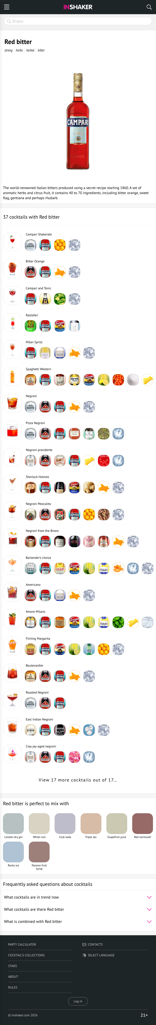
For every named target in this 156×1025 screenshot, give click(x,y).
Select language (98, 955)
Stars (12, 966)
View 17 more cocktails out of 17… (78, 780)
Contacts (92, 945)
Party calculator (22, 945)
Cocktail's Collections (26, 955)
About (13, 977)
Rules (12, 987)
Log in (78, 1001)
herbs (19, 50)
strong (8, 50)
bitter (41, 50)
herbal (30, 50)
